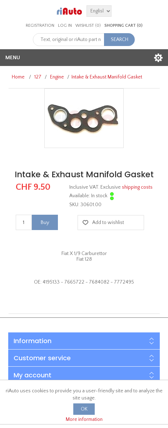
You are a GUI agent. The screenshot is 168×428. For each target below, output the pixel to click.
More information (84, 419)
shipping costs (137, 187)
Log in (65, 25)
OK (84, 409)
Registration (40, 25)
